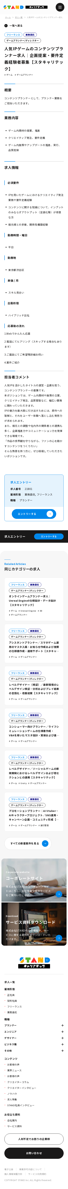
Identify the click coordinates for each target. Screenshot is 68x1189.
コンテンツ (11, 1058)
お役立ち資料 (12, 1114)
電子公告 (8, 1169)
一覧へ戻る (16, 25)
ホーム (8, 17)
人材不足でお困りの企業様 (34, 1139)
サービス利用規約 (37, 1173)
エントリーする (49, 536)
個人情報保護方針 (13, 1173)
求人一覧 (19, 17)
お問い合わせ (34, 1153)
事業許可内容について (30, 1169)
